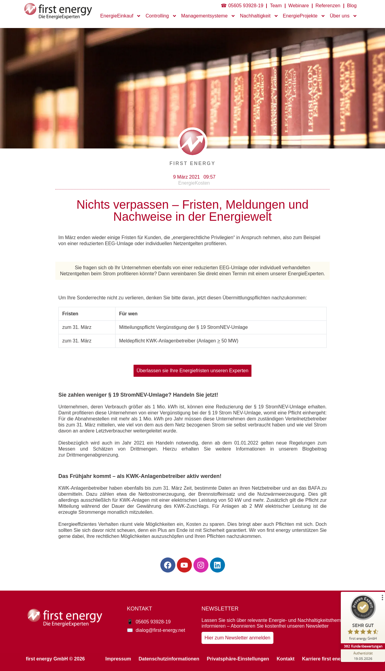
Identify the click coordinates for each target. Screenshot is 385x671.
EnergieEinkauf (120, 16)
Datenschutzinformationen (169, 658)
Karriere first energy (325, 658)
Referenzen (328, 5)
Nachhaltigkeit (259, 16)
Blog (352, 5)
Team (276, 5)
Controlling (161, 16)
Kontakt (286, 658)
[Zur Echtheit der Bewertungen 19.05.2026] (362, 655)
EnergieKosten (194, 183)
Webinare (298, 5)
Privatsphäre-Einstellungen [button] (238, 658)
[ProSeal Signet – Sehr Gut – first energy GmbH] (362, 618)
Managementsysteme (208, 16)
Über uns (343, 16)
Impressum (118, 658)
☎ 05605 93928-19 (242, 5)
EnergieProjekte (304, 16)
